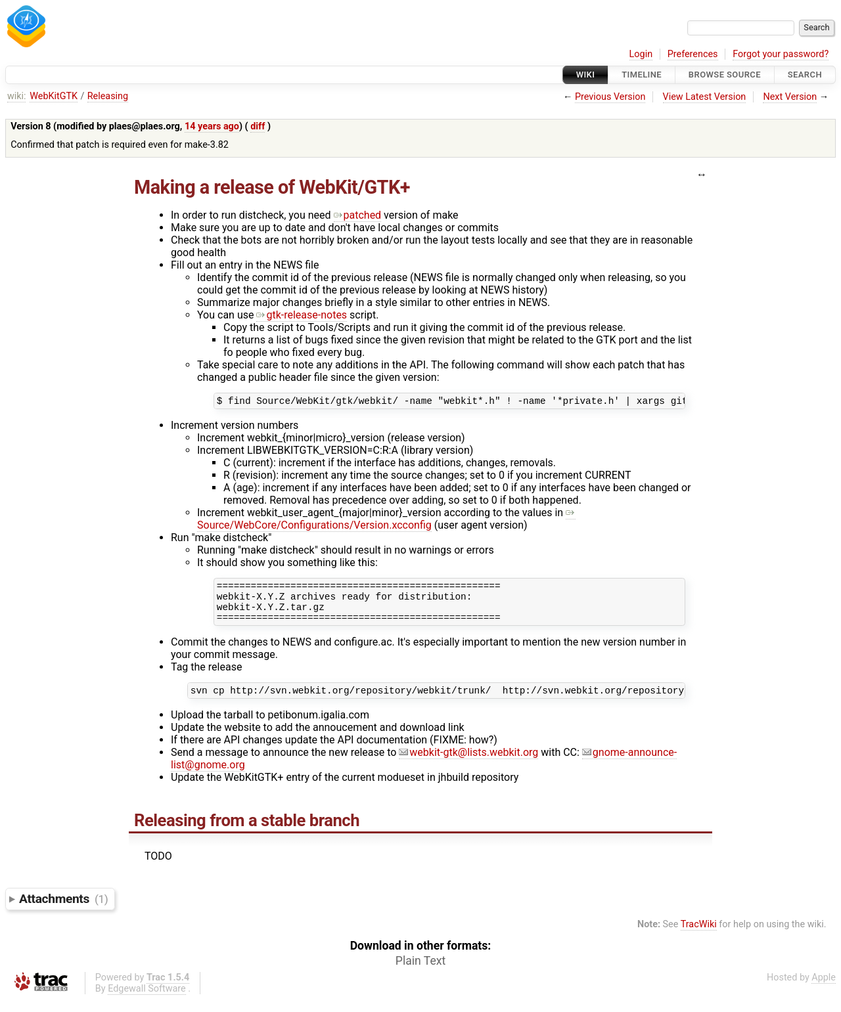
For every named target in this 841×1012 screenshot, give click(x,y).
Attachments (63, 910)
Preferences (693, 54)
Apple (823, 989)
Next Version (790, 96)
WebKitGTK (54, 96)
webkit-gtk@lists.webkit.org (468, 764)
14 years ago (212, 126)
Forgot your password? (781, 54)
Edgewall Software (147, 1000)
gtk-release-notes (301, 315)
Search (805, 74)
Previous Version (610, 96)
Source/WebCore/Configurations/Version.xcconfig (386, 520)
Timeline (642, 74)
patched (358, 215)
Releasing (107, 96)
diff (257, 126)
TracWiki (699, 936)
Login (641, 54)
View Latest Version (704, 96)
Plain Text (420, 972)
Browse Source (725, 74)
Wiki (585, 74)
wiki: (16, 96)
